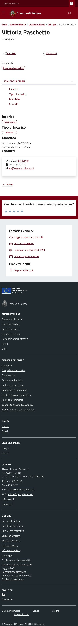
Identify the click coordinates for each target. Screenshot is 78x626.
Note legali (7, 555)
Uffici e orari (8, 499)
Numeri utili (7, 504)
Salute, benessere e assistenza (17, 404)
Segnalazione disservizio (14, 572)
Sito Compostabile (11, 540)
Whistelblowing (10, 545)
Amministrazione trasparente (17, 564)
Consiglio (52, 24)
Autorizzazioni (9, 375)
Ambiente (7, 365)
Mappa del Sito (21, 614)
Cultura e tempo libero (13, 385)
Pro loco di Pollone (11, 521)
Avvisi (5, 431)
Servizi (36, 611)
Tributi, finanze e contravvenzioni (18, 409)
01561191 (23, 161)
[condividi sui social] (9, 53)
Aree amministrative (12, 319)
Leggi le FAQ (8, 568)
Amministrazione (18, 24)
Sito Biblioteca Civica (12, 526)
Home (4, 24)
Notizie (5, 426)
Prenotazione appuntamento (16, 575)
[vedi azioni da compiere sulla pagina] (49, 53)
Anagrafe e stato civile (13, 370)
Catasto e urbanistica (12, 380)
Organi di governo (11, 334)
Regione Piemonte (12, 3)
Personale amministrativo (15, 339)
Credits (55, 611)
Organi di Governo (37, 24)
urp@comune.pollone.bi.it (21, 168)
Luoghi (5, 448)
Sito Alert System (11, 536)
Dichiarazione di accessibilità (16, 560)
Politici (5, 344)
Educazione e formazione (14, 390)
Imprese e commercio (12, 400)
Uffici (4, 348)
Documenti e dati (10, 324)
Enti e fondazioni (10, 329)
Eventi (5, 453)
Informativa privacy (11, 550)
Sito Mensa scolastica (13, 531)
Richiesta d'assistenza (13, 579)
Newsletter (7, 599)
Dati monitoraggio (11, 611)
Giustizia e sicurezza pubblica (16, 395)
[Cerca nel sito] (68, 13)
